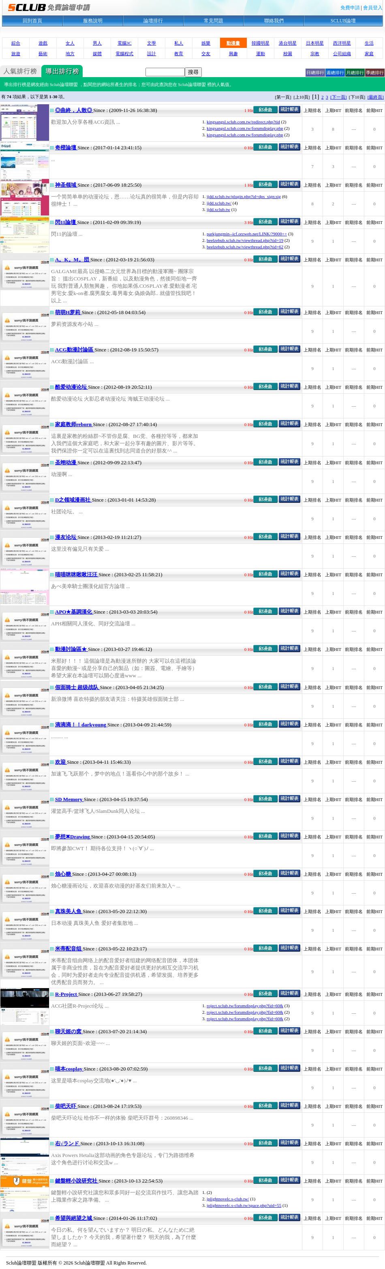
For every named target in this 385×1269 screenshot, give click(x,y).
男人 (97, 43)
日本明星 (315, 43)
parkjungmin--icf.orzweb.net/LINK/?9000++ (247, 233)
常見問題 (213, 21)
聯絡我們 (274, 21)
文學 (151, 43)
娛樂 (205, 43)
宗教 (314, 53)
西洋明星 (342, 43)
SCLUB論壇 (343, 21)
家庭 (369, 53)
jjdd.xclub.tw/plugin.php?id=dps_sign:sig (244, 196)
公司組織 (342, 53)
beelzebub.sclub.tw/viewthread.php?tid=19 (245, 240)
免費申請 (350, 8)
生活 (369, 43)
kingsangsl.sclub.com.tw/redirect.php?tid (243, 121)
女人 (70, 43)
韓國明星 (261, 43)
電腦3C (125, 43)
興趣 (233, 53)
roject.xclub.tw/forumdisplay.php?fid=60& (245, 1005)
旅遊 (15, 53)
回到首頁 (32, 21)
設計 (151, 53)
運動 (260, 53)
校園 (287, 53)
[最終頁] (376, 97)
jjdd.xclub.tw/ (219, 202)
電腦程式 (124, 53)
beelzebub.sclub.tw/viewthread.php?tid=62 (245, 246)
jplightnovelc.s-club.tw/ (228, 1198)
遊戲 (42, 43)
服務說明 (93, 21)
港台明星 (288, 43)
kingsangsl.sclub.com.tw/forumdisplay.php (245, 128)
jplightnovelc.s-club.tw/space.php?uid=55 (244, 1205)
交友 (205, 53)
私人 (178, 43)
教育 (178, 53)
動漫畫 (233, 43)
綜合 (15, 43)
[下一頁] (338, 97)
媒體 (97, 53)
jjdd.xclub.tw (218, 209)
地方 (70, 53)
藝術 (42, 53)
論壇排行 (153, 21)
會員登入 (373, 8)
